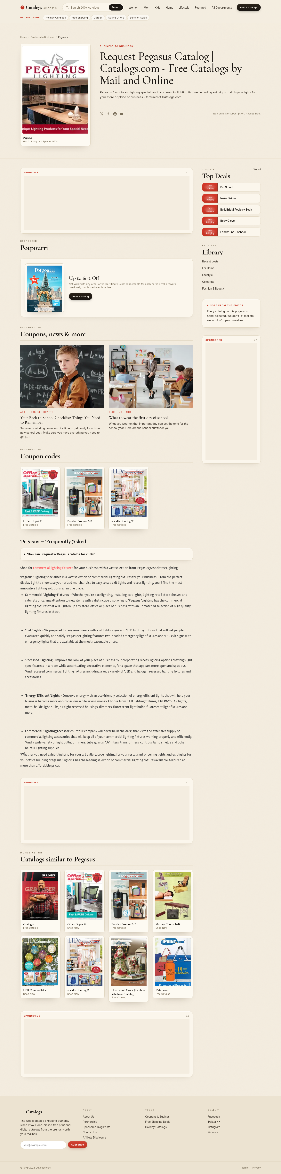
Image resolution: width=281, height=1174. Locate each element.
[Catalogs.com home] (39, 7)
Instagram (214, 1127)
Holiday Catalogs (55, 17)
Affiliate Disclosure (94, 1137)
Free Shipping (80, 17)
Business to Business (42, 37)
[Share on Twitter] (101, 114)
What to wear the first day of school (138, 417)
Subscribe (77, 1144)
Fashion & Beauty (213, 288)
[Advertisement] (106, 203)
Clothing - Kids (120, 412)
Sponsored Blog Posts (96, 1127)
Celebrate (208, 281)
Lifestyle (184, 7)
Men (146, 7)
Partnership (90, 1121)
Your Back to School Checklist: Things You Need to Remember (60, 420)
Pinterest (213, 1132)
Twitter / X (214, 1121)
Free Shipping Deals (157, 1121)
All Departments (222, 7)
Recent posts (210, 261)
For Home (208, 268)
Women (133, 7)
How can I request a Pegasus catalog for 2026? (61, 554)
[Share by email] (121, 114)
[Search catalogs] (93, 7)
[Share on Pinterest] (115, 114)
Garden (98, 17)
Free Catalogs (248, 7)
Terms (245, 1167)
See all (257, 169)
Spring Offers (116, 17)
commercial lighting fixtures (53, 568)
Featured (200, 7)
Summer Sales (138, 17)
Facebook (214, 1116)
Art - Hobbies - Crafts (37, 412)
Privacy (257, 1167)
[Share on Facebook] (108, 114)
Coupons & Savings (157, 1116)
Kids (157, 7)
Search (115, 7)
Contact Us (90, 1132)
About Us (88, 1116)
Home (169, 7)
